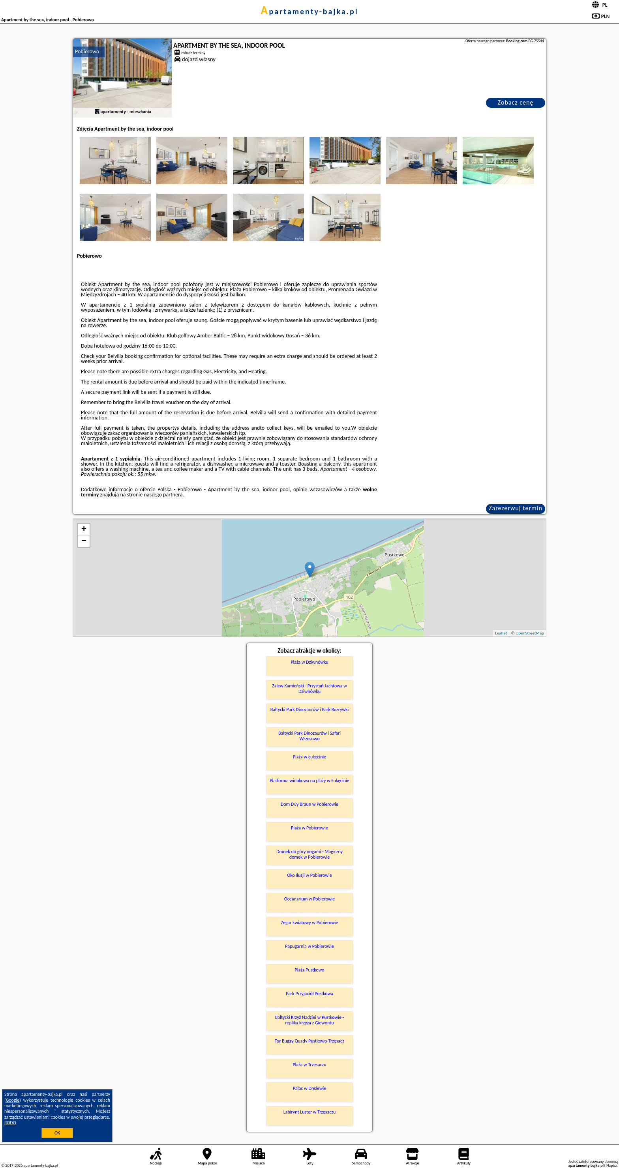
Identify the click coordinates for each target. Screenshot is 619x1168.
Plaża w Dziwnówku (309, 662)
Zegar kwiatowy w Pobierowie (309, 922)
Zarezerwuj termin (515, 508)
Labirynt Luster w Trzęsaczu (309, 1112)
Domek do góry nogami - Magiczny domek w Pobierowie (309, 854)
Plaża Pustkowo (310, 970)
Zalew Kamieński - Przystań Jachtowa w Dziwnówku (309, 688)
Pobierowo (87, 51)
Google (13, 1100)
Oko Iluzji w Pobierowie (309, 875)
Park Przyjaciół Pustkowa (309, 993)
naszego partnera (163, 494)
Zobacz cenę (516, 102)
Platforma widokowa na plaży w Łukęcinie (309, 780)
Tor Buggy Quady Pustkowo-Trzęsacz (309, 1041)
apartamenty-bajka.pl (309, 11)
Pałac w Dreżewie (309, 1088)
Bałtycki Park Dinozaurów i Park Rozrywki (309, 709)
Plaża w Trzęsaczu (309, 1064)
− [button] (83, 541)
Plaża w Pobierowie (309, 828)
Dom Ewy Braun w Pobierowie (309, 804)
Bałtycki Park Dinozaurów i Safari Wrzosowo (309, 735)
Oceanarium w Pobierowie (309, 899)
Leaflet (501, 633)
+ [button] (83, 529)
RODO (10, 1122)
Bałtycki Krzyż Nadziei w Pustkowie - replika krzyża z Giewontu (309, 1020)
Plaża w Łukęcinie (309, 757)
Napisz (611, 1165)
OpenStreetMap (530, 633)
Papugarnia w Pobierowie (309, 946)
